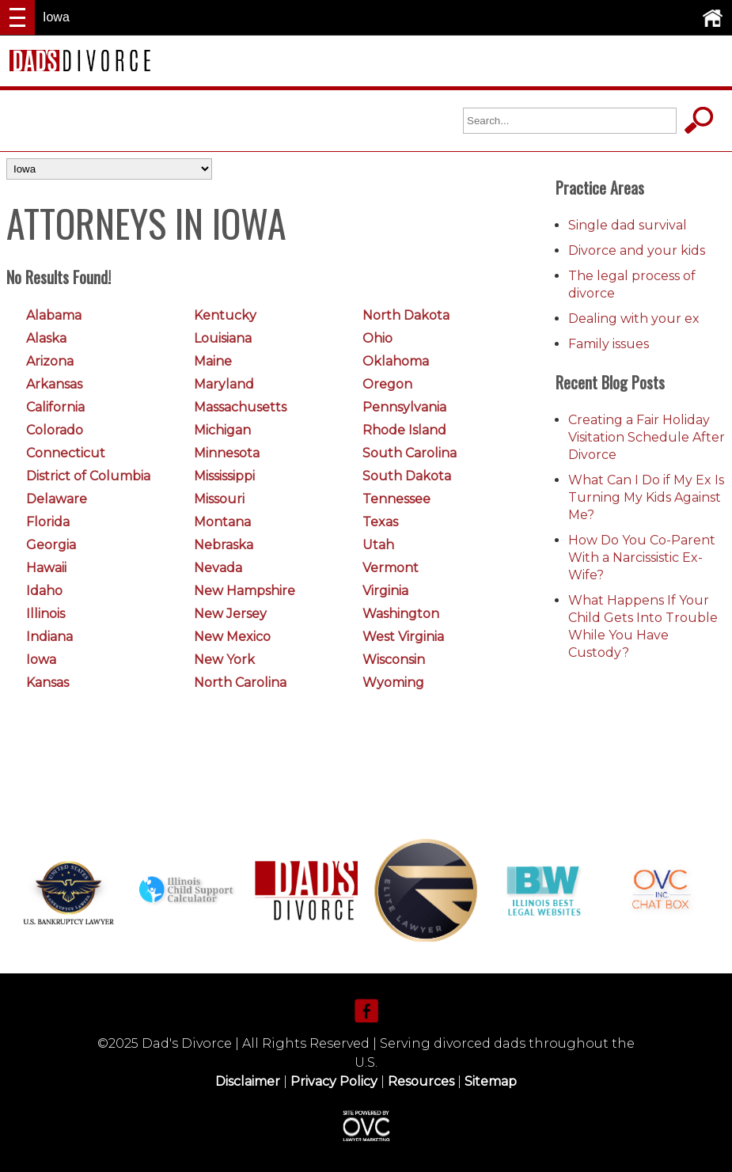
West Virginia (403, 636)
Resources (421, 1081)
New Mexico (232, 636)
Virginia (385, 590)
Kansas (47, 682)
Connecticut (65, 453)
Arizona (50, 361)
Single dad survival (627, 225)
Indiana (49, 636)
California (55, 407)
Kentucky (225, 315)
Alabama (54, 315)
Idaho (44, 590)
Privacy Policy (333, 1081)
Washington (400, 613)
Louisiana (223, 338)
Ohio (377, 338)
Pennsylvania (404, 407)
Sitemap (491, 1081)
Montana (222, 521)
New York (224, 659)
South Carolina (409, 453)
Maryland (224, 384)
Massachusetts (240, 407)
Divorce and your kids (636, 250)
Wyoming (393, 682)
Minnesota (227, 453)
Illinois (45, 613)
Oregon (387, 384)
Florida (48, 521)
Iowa (41, 659)
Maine (213, 361)
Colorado (54, 430)
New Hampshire (244, 590)
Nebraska (223, 544)
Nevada (218, 567)
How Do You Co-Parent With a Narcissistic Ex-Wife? (641, 557)
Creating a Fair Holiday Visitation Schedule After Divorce (646, 437)
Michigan (222, 430)
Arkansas (54, 384)
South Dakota (406, 476)
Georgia (51, 544)
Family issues (608, 343)
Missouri (219, 498)
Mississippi (224, 476)
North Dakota (405, 315)
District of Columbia (88, 476)
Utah (378, 544)
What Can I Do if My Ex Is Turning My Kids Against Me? (646, 497)
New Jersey (230, 613)
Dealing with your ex (634, 318)
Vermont (390, 567)
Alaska (46, 338)
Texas (380, 521)
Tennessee (396, 498)
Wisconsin (393, 659)
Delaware (56, 498)
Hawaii (46, 567)
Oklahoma (395, 361)
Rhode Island (404, 430)
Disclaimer (247, 1081)
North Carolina (240, 682)
